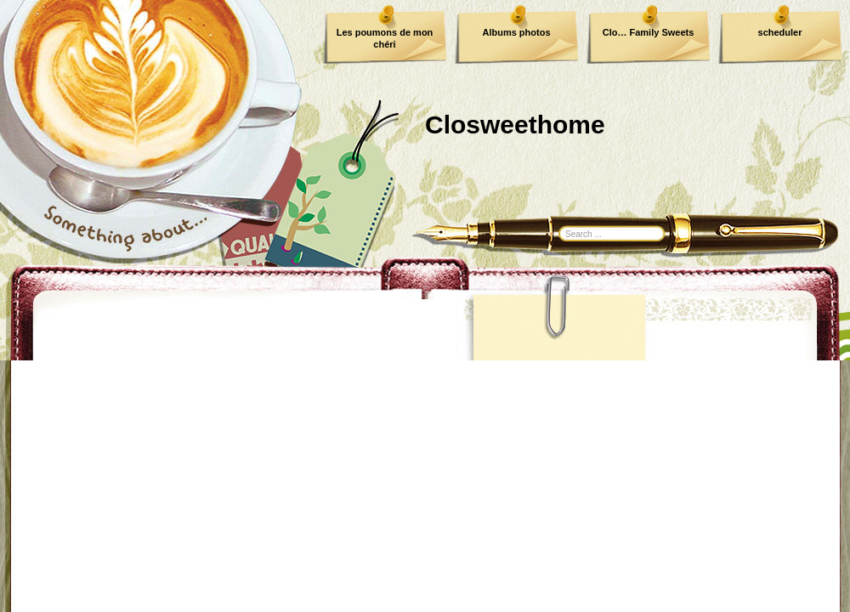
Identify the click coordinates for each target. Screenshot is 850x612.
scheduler (780, 32)
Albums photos (516, 32)
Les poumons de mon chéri (385, 38)
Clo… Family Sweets (648, 32)
